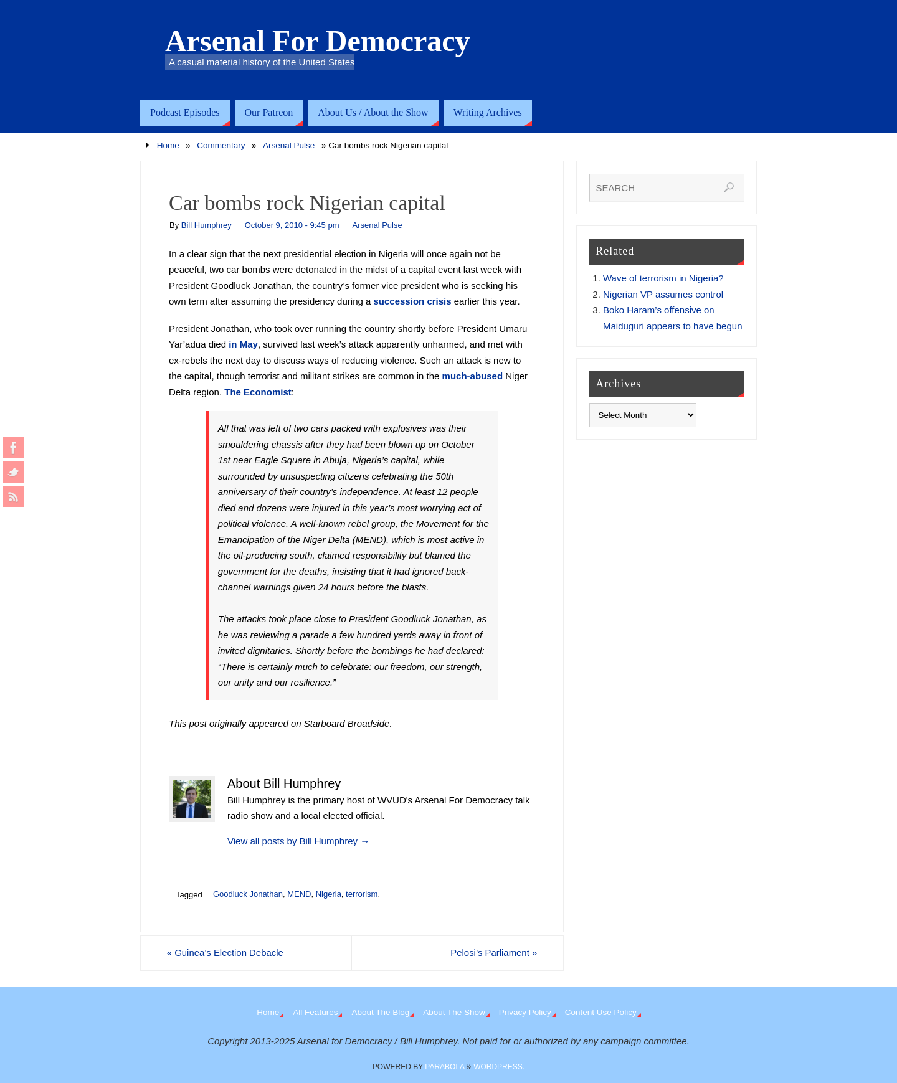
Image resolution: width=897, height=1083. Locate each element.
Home (168, 145)
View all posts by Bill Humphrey (298, 841)
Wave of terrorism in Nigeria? (663, 278)
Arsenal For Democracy (317, 41)
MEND (299, 894)
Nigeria (328, 894)
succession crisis (413, 301)
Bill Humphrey (206, 225)
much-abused (472, 376)
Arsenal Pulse (289, 145)
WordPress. (498, 1067)
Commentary (221, 145)
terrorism (361, 894)
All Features (315, 1013)
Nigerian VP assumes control (663, 294)
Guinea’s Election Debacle (227, 953)
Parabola (444, 1067)
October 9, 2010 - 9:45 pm (292, 225)
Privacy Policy (525, 1013)
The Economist (258, 392)
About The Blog (380, 1013)
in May (243, 344)
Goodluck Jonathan (248, 894)
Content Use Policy (601, 1013)
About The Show (454, 1013)
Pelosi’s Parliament (491, 953)
